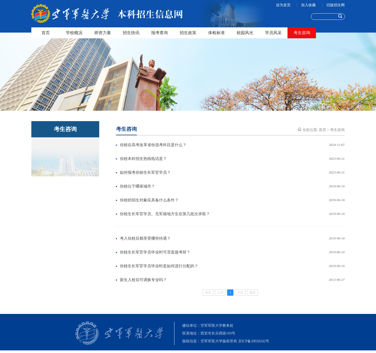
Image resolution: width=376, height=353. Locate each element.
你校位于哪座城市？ (137, 186)
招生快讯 (131, 32)
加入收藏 (309, 5)
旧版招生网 (335, 5)
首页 (46, 32)
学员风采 (273, 32)
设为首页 (284, 5)
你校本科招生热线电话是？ (143, 159)
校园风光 (245, 32)
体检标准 (216, 32)
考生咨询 (301, 32)
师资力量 (102, 32)
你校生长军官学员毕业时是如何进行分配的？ (159, 266)
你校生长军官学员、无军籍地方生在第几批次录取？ (165, 214)
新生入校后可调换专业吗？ (143, 280)
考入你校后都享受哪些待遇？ (145, 238)
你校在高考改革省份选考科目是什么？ (153, 145)
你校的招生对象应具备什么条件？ (149, 200)
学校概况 (74, 32)
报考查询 (159, 32)
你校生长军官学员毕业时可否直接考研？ (155, 252)
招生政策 (188, 32)
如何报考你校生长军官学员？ (145, 172)
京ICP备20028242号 (253, 341)
